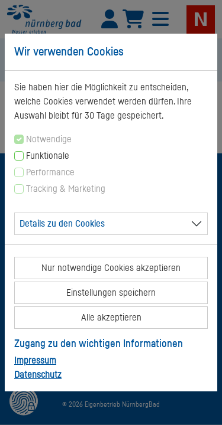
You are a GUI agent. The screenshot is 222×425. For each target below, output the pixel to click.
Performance (50, 172)
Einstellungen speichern (111, 293)
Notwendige (49, 139)
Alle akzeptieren (111, 317)
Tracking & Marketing (65, 189)
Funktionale (47, 156)
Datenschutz (38, 375)
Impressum (35, 360)
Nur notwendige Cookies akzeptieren (111, 268)
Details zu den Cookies (62, 223)
